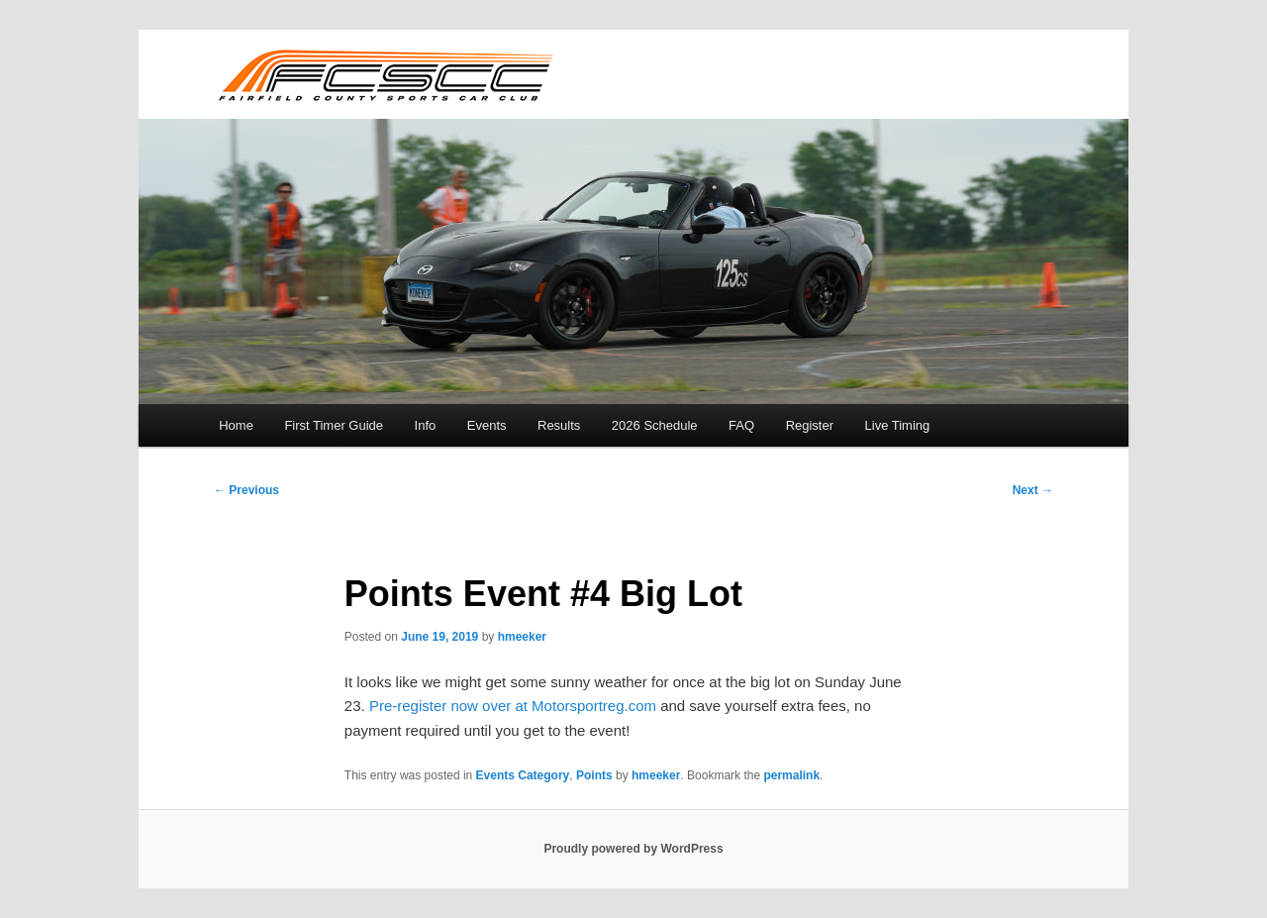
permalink (791, 775)
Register (809, 425)
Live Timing (897, 425)
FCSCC (384, 74)
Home (236, 425)
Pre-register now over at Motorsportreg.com (512, 705)
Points (594, 775)
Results (558, 425)
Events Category (523, 775)
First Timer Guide (333, 425)
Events (487, 425)
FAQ (741, 425)
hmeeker (522, 637)
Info (426, 425)
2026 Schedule (655, 425)
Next (1033, 490)
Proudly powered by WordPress (633, 849)
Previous (246, 490)
